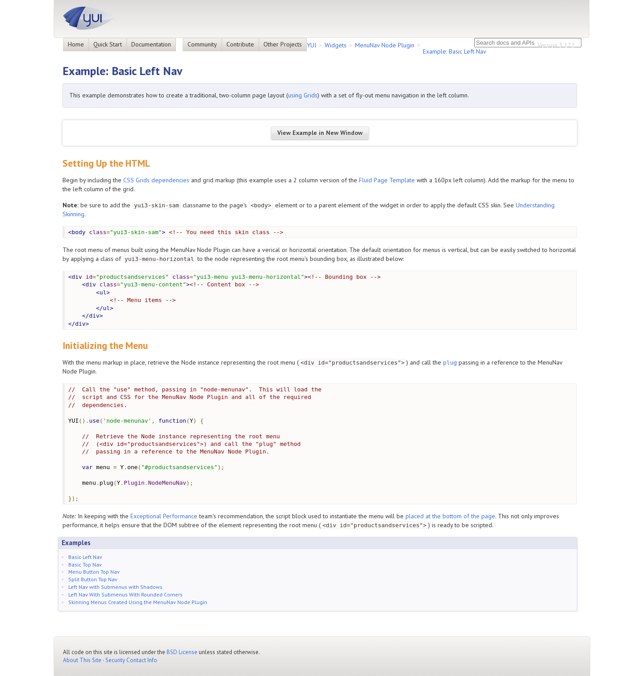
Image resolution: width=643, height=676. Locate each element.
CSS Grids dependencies (156, 180)
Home (76, 44)
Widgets (336, 45)
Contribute (240, 44)
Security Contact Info (131, 660)
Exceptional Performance (163, 516)
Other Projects (282, 44)
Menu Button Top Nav (94, 571)
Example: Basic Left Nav (454, 51)
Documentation (151, 44)
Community (202, 44)
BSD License (182, 652)
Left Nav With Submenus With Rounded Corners (125, 594)
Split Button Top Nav (92, 579)
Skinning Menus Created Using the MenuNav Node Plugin (137, 602)
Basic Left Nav (85, 557)
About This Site (82, 660)
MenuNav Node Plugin (384, 45)
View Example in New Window (320, 133)
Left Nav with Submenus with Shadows (115, 587)
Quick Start (107, 44)
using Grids (302, 95)
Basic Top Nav (85, 564)
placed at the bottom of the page (450, 516)
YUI (311, 45)
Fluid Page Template (387, 180)
